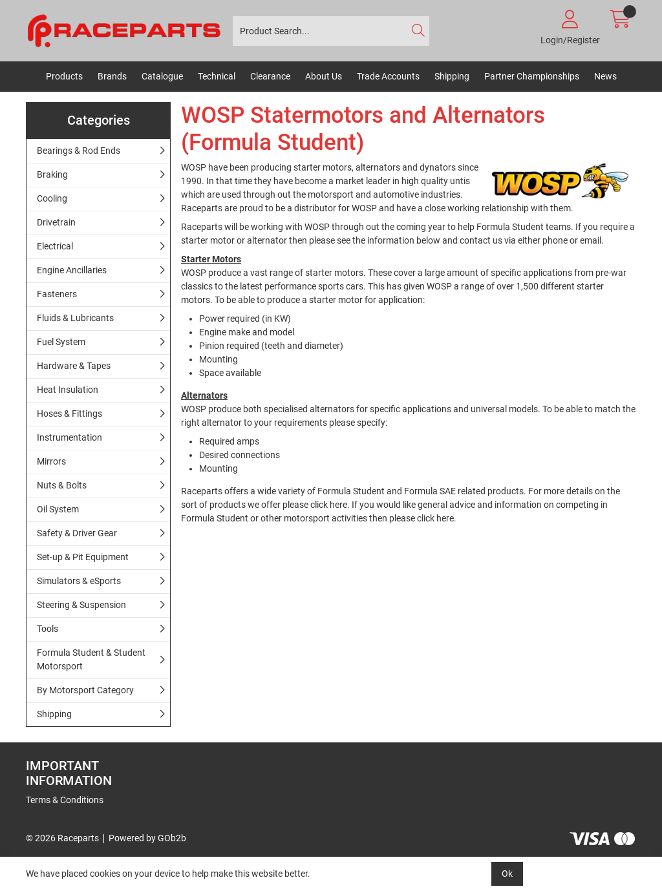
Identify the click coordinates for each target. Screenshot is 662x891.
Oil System (58, 509)
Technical (216, 76)
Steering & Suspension (81, 605)
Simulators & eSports (79, 581)
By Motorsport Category (85, 690)
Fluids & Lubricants (75, 318)
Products (64, 76)
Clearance (270, 76)
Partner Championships (531, 76)
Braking (52, 174)
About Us (323, 76)
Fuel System (61, 342)
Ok (507, 873)
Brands (112, 76)
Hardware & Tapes (74, 366)
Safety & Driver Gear (77, 533)
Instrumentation (69, 437)
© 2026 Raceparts (62, 838)
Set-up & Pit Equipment (83, 557)
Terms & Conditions (64, 800)
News (605, 76)
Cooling (52, 198)
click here (328, 504)
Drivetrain (56, 222)
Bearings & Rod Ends (78, 150)
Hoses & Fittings (69, 413)
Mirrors (51, 461)
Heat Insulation (67, 389)
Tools (47, 629)
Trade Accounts (388, 76)
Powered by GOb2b (147, 838)
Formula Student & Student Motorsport (91, 659)
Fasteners (57, 294)
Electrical (55, 246)
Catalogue (162, 76)
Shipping (451, 76)
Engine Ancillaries (72, 270)
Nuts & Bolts (62, 485)
